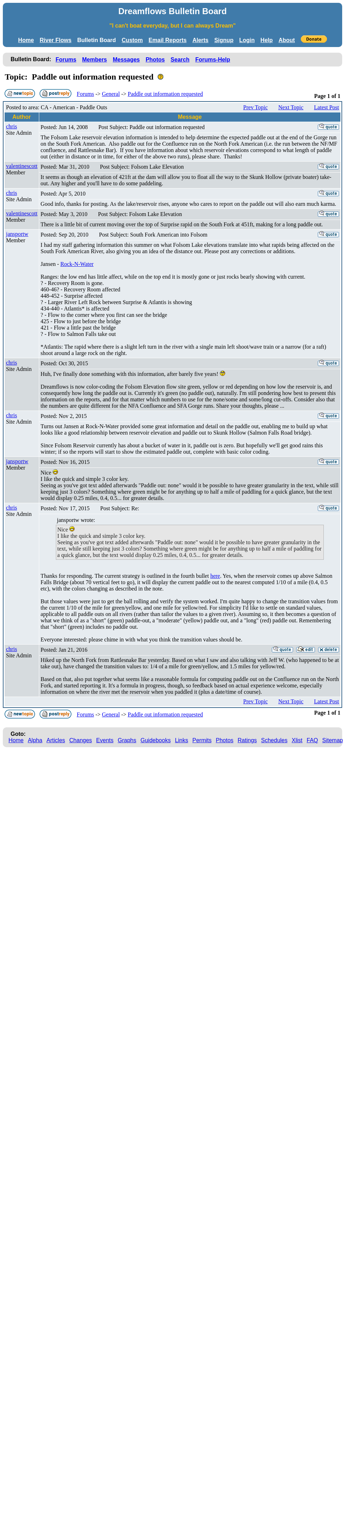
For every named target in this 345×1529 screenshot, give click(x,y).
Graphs (127, 740)
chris (11, 126)
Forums (65, 60)
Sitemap (332, 740)
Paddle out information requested (165, 94)
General (111, 94)
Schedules (274, 740)
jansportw (17, 234)
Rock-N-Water (77, 264)
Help (267, 40)
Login (247, 40)
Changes (80, 740)
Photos (155, 60)
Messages (126, 60)
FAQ (312, 740)
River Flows (55, 40)
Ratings (247, 740)
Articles (56, 740)
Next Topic (290, 107)
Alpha (35, 740)
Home (26, 40)
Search (180, 60)
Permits (201, 740)
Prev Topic (255, 107)
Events (104, 740)
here (215, 576)
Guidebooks (156, 740)
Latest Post (326, 107)
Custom (132, 40)
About (287, 40)
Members (94, 60)
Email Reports (167, 40)
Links (181, 740)
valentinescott (21, 166)
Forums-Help (212, 60)
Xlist (297, 740)
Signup (223, 40)
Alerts (200, 40)
